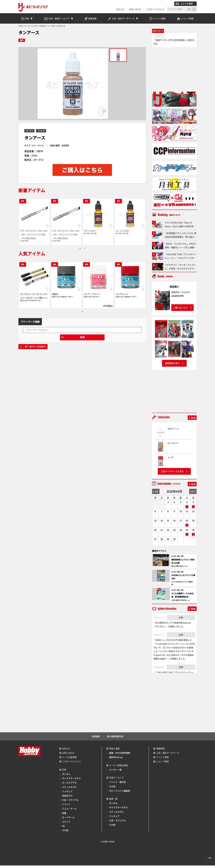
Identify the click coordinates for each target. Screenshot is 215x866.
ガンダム (66, 774)
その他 (65, 830)
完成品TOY (67, 796)
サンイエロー (90, 231)
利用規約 (96, 736)
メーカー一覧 (115, 770)
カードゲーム (68, 817)
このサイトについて (155, 9)
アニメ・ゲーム (69, 809)
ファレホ (41, 131)
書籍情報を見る (172, 363)
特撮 (64, 813)
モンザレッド (122, 294)
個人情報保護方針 (115, 736)
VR (63, 826)
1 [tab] (80, 248)
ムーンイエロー (123, 231)
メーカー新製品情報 (118, 765)
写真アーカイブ (116, 778)
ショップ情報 (162, 762)
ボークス (29, 131)
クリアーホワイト (92, 294)
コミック (66, 822)
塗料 (21, 41)
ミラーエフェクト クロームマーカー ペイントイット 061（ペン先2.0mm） (34, 235)
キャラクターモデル (71, 778)
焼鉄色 (55, 294)
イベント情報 (162, 757)
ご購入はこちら (180, 308)
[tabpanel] (34, 222)
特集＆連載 (114, 749)
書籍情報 (160, 749)
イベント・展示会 (117, 782)
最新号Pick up (116, 757)
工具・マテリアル (70, 800)
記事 (181, 618)
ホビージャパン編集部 (119, 791)
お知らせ (120, 9)
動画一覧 (113, 799)
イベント (66, 804)
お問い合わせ (135, 9)
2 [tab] (84, 248)
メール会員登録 (69, 757)
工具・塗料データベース (167, 753)
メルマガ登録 (184, 3)
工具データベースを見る (172, 471)
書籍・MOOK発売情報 (119, 753)
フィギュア (67, 791)
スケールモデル (69, 787)
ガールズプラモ (69, 783)
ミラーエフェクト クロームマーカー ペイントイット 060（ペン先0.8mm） (65, 235)
